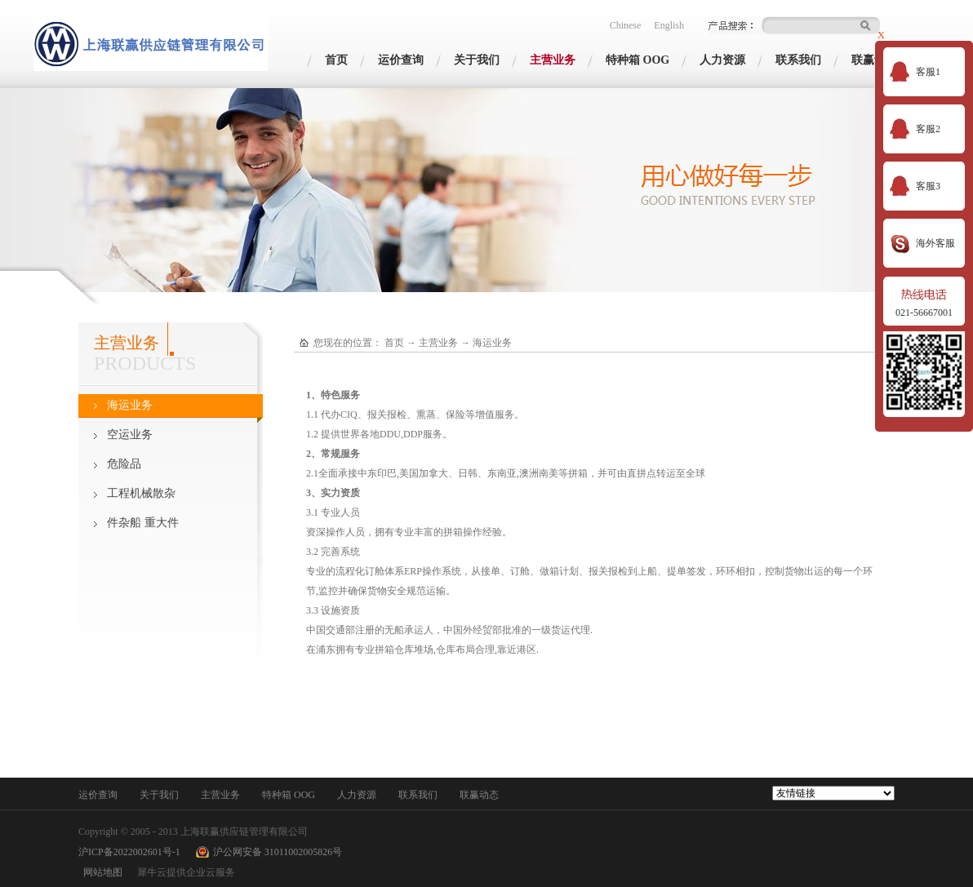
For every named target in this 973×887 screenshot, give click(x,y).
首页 (336, 60)
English (669, 25)
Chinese (626, 25)
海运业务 (492, 342)
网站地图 (100, 872)
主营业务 (438, 342)
